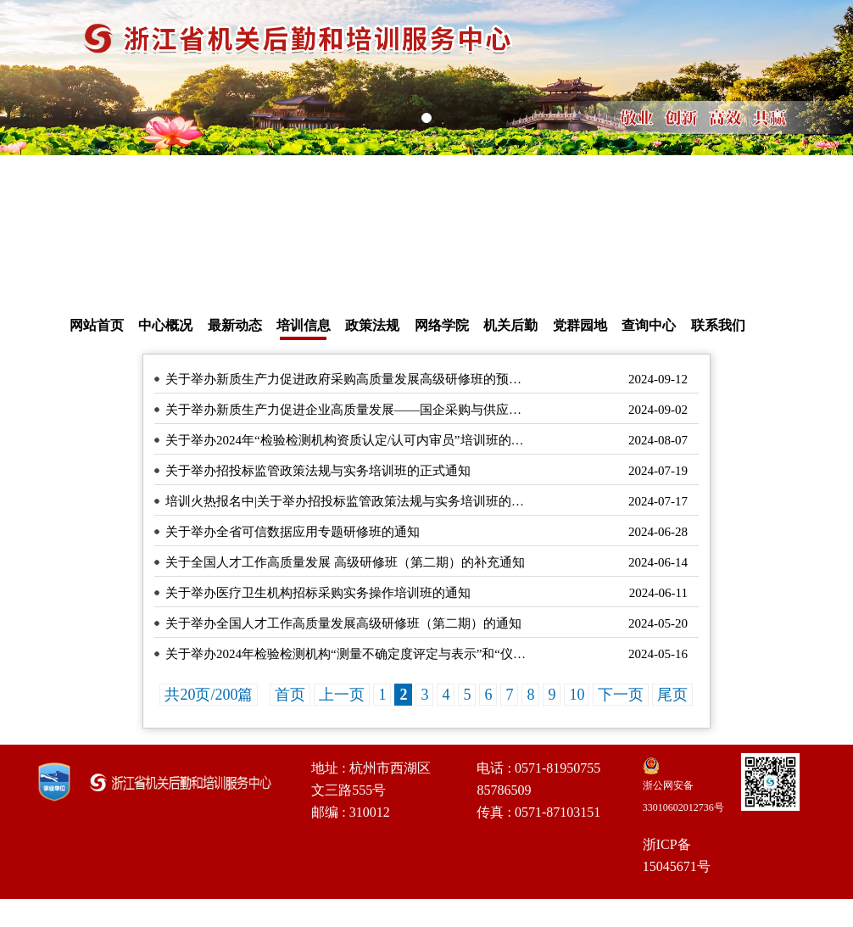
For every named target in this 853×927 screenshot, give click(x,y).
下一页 (621, 694)
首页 (290, 694)
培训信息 (303, 325)
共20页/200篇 (208, 694)
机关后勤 (510, 325)
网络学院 (442, 325)
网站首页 (97, 325)
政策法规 (372, 325)
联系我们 (718, 325)
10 (576, 694)
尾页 (672, 694)
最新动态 (235, 325)
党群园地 (580, 325)
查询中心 (649, 325)
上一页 (342, 694)
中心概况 (165, 325)
